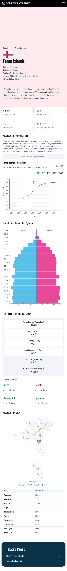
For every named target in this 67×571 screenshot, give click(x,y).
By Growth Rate (39, 156)
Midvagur (8, 534)
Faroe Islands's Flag (14, 562)
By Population (27, 156)
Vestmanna (8, 521)
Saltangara (8, 526)
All (38, 173)
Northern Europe (19, 73)
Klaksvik (28, 76)
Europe (15, 70)
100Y (61, 173)
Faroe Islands (9, 89)
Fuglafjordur (9, 513)
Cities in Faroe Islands (15, 557)
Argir (6, 509)
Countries (7, 48)
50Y (55, 173)
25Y (49, 173)
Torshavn (14, 67)
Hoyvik (35, 76)
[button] (63, 3)
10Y (43, 173)
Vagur (6, 517)
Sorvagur (8, 530)
